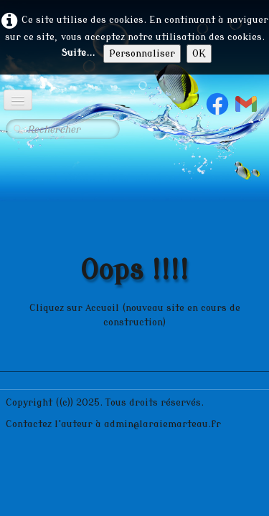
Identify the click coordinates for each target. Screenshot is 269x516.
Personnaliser (142, 53)
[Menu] (18, 100)
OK (199, 53)
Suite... (78, 52)
